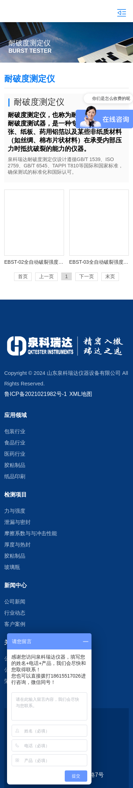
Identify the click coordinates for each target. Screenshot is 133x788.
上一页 (46, 276)
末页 (110, 276)
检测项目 (15, 494)
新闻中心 (15, 585)
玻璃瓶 (12, 567)
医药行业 (14, 453)
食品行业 (14, 442)
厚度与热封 (17, 544)
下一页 (86, 276)
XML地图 (80, 394)
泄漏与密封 (17, 522)
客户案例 (14, 624)
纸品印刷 (14, 476)
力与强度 (14, 510)
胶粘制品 (14, 465)
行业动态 (14, 612)
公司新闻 (14, 601)
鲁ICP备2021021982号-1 (35, 394)
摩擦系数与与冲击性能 (30, 533)
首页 (23, 276)
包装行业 (14, 431)
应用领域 (15, 414)
